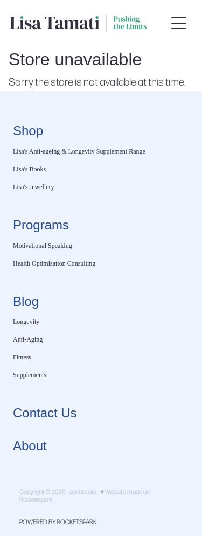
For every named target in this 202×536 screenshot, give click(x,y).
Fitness (22, 357)
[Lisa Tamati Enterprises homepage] (88, 23)
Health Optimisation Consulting (54, 263)
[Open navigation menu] (179, 23)
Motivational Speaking (42, 245)
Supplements (29, 375)
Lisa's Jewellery (33, 187)
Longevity (26, 321)
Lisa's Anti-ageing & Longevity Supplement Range (79, 151)
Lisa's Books (29, 169)
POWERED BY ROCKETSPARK (57, 521)
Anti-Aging (28, 339)
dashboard (82, 491)
